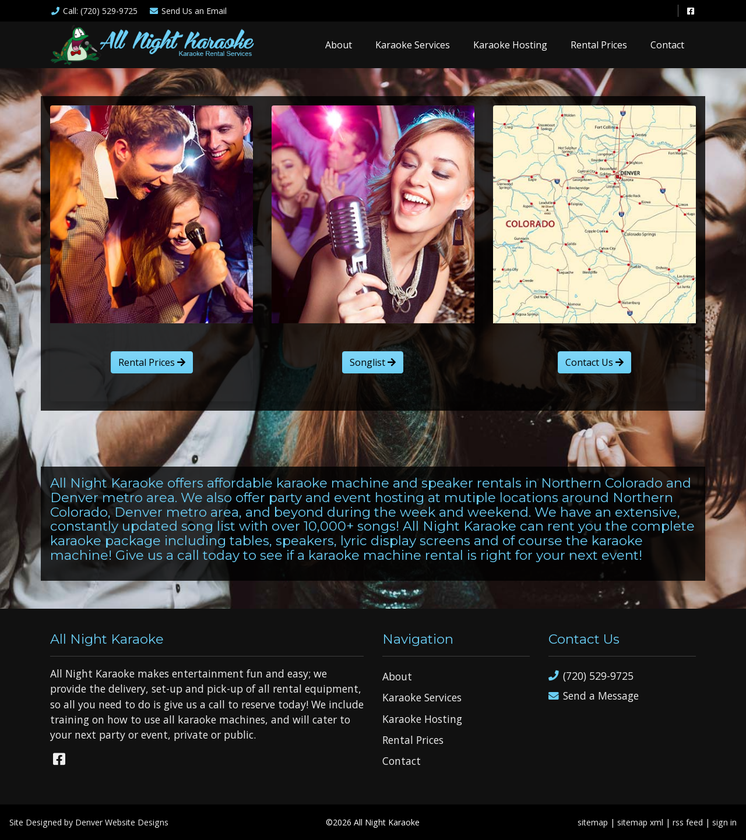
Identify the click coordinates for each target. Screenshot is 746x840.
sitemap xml (640, 822)
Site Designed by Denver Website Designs (88, 822)
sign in (724, 822)
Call (94, 10)
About (338, 44)
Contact (667, 44)
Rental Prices (599, 44)
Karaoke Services (412, 44)
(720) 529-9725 (591, 676)
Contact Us (594, 362)
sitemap (593, 822)
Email (188, 10)
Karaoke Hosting (510, 44)
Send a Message (593, 696)
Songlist (373, 362)
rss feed (688, 822)
